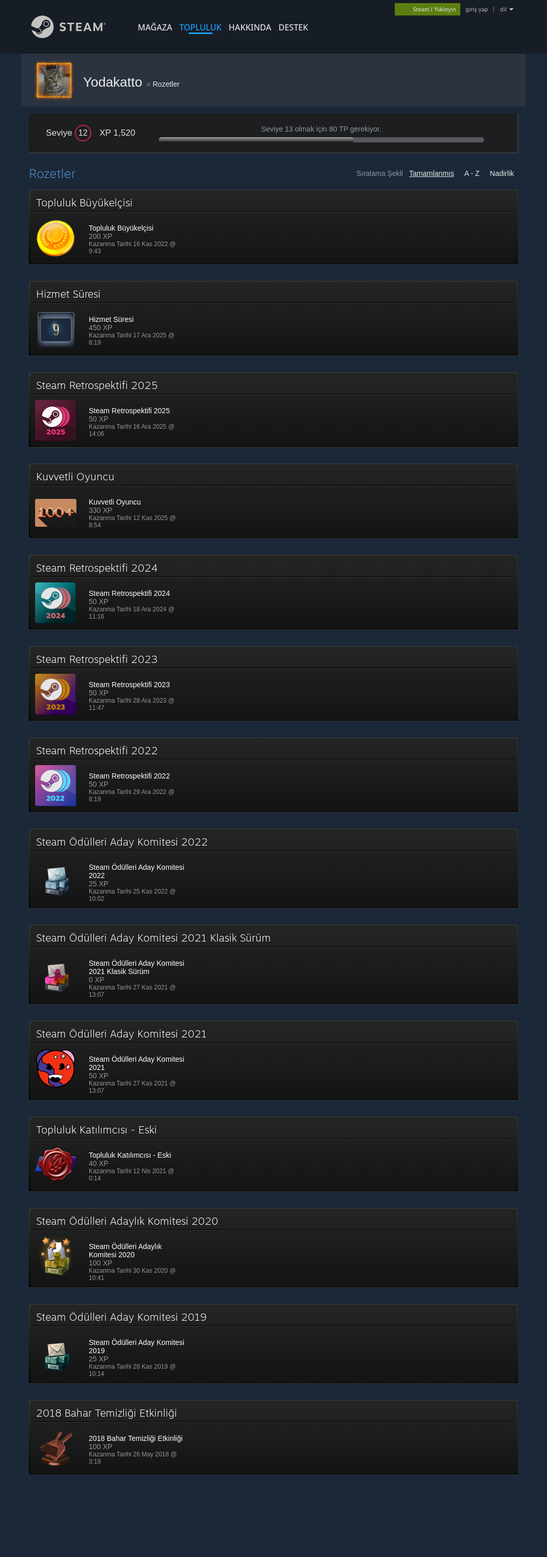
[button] (273, 227)
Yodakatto (114, 82)
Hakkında (250, 27)
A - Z (472, 173)
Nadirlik (502, 173)
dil (503, 9)
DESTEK (293, 27)
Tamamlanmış (431, 173)
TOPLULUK (200, 27)
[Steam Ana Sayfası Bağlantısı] (76, 35)
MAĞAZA (155, 27)
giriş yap (476, 9)
